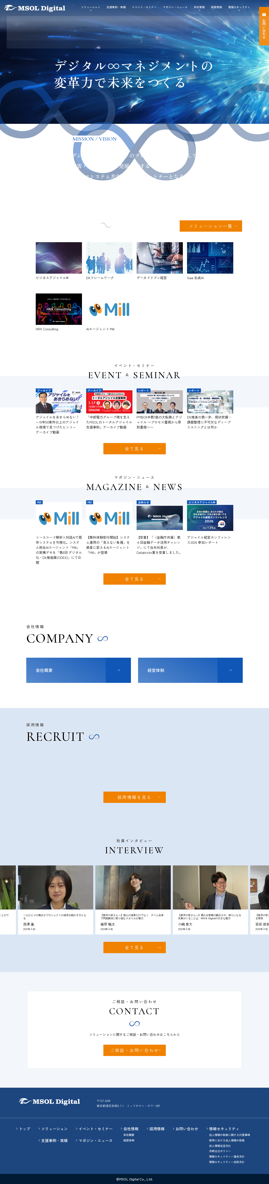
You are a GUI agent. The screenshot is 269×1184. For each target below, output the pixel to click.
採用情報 (216, 7)
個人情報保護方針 (220, 1146)
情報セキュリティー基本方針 (227, 1156)
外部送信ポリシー (220, 1151)
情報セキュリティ (224, 1128)
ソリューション (54, 1128)
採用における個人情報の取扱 (227, 1140)
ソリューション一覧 (211, 226)
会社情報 (130, 1128)
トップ (24, 1128)
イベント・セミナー (144, 7)
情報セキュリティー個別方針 (227, 1162)
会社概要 (44, 670)
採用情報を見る (134, 797)
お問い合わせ (186, 1128)
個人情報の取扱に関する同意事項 (229, 1135)
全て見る (134, 449)
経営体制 (156, 670)
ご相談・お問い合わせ (134, 1050)
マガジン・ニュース (175, 7)
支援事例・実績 (116, 7)
